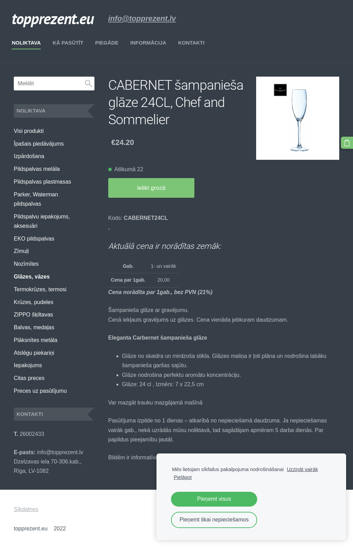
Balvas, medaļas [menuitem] (34, 327)
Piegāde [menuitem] (109, 43)
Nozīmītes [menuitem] (26, 264)
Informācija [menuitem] (150, 43)
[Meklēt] (54, 83)
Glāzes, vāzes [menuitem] (32, 277)
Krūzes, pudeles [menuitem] (33, 302)
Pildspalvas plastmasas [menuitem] (42, 182)
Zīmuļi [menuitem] (21, 251)
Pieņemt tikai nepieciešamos (214, 519)
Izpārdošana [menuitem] (29, 156)
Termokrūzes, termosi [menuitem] (40, 289)
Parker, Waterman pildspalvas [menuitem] (36, 199)
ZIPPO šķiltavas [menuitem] (33, 315)
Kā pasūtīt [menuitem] (70, 43)
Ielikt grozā (151, 188)
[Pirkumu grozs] (347, 142)
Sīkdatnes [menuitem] (26, 509)
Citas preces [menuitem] (29, 378)
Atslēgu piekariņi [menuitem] (34, 353)
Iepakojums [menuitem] (28, 365)
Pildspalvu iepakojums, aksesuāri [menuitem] (42, 221)
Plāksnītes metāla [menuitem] (35, 340)
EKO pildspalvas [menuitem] (34, 239)
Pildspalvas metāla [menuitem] (37, 169)
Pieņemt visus (214, 499)
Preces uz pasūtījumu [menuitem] (40, 391)
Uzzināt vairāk (302, 469)
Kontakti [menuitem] (193, 43)
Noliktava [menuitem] (28, 43)
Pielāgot (183, 477)
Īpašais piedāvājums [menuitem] (39, 144)
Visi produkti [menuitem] (29, 131)
